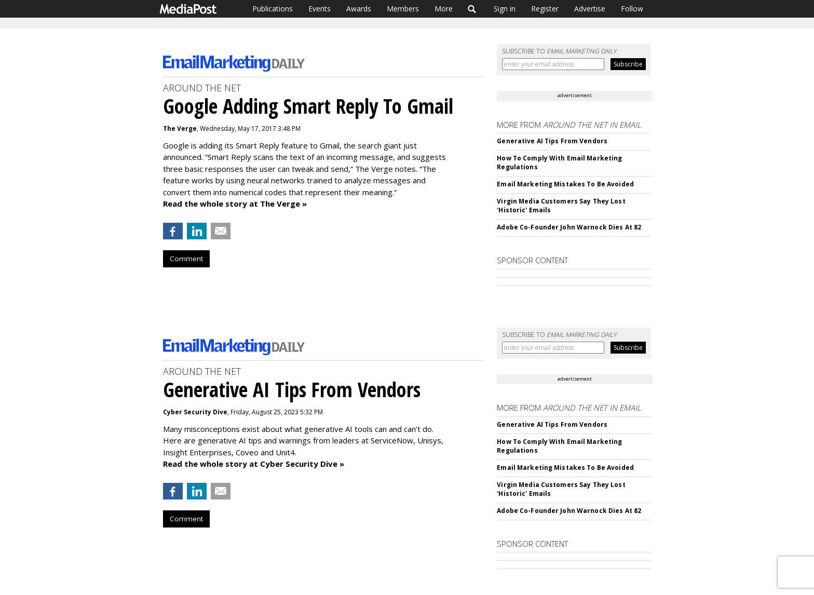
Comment (186, 258)
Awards (358, 8)
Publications (272, 8)
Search (472, 9)
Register (545, 8)
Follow (632, 8)
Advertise (589, 8)
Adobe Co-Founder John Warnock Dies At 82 (569, 227)
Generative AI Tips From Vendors (552, 141)
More (444, 8)
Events (319, 8)
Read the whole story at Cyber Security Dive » (253, 463)
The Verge (180, 128)
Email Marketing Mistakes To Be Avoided (565, 184)
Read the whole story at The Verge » (235, 203)
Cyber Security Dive (195, 412)
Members (403, 8)
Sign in (504, 8)
